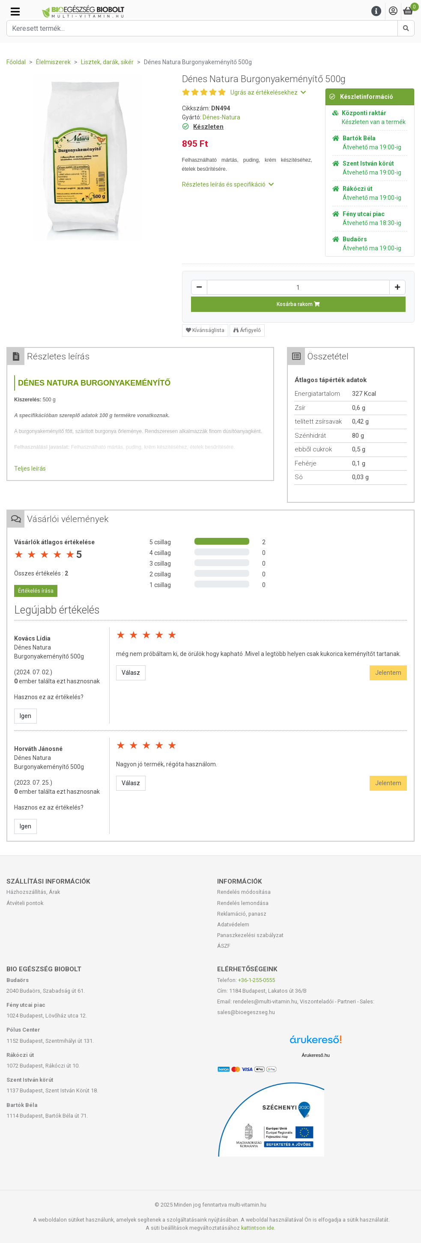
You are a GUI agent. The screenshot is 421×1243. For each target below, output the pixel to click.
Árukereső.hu (316, 1055)
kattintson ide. (258, 1228)
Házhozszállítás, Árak (33, 892)
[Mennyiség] (298, 287)
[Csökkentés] (199, 287)
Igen (25, 715)
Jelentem (388, 672)
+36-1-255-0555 (256, 980)
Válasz (131, 672)
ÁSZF (223, 946)
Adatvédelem (233, 924)
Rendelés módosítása (244, 892)
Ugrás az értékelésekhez (268, 92)
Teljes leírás (30, 468)
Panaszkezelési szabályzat (250, 935)
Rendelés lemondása (243, 903)
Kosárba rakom (298, 304)
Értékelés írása (36, 591)
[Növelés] (397, 287)
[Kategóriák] (15, 11)
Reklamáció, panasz (241, 914)
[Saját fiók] (393, 11)
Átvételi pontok (24, 903)
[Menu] (376, 11)
